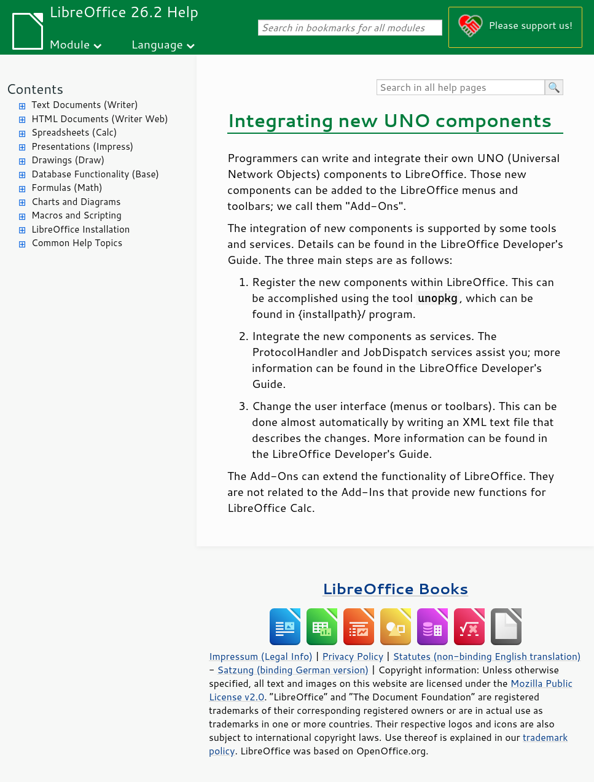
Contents (34, 88)
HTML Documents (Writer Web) (99, 118)
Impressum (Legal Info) (261, 656)
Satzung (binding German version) (293, 669)
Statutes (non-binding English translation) (486, 656)
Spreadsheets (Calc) (74, 132)
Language (157, 44)
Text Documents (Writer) (84, 104)
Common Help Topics (76, 242)
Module (69, 44)
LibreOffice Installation (80, 229)
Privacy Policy (352, 656)
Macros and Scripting (76, 215)
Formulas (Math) (67, 187)
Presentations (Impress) (82, 146)
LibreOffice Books (395, 588)
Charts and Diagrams (75, 201)
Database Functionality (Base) (95, 174)
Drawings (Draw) (67, 159)
